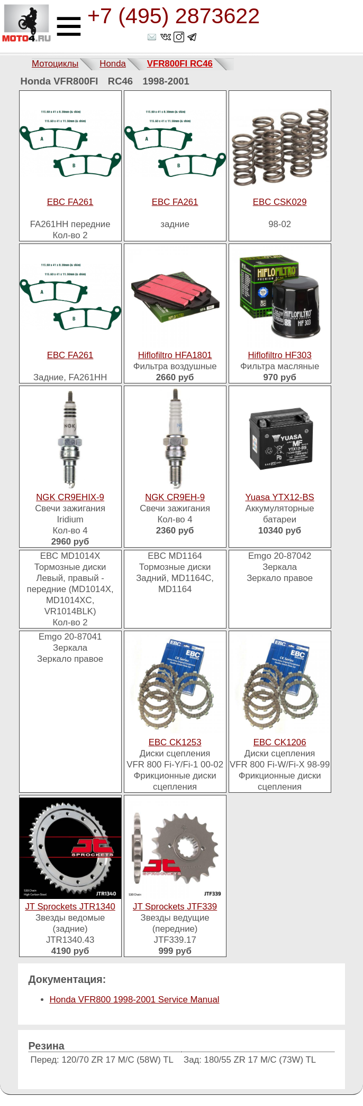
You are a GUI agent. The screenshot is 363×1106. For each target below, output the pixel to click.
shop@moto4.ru (153, 37)
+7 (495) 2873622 (173, 16)
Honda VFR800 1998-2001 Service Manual (135, 1000)
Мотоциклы (55, 64)
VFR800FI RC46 (180, 64)
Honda (112, 64)
